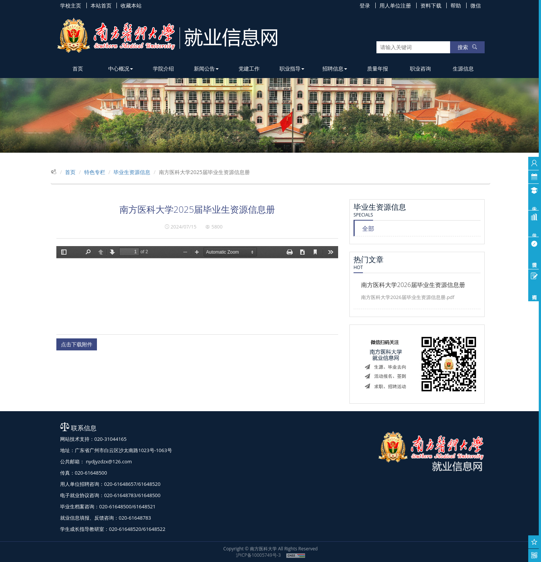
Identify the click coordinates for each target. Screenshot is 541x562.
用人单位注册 (395, 5)
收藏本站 (131, 5)
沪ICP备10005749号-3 (258, 555)
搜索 (467, 47)
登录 (365, 5)
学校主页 (70, 5)
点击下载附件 (76, 344)
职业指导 (292, 68)
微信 (475, 5)
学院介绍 (163, 68)
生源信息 (463, 68)
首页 (78, 68)
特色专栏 (94, 172)
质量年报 (377, 68)
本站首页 (101, 5)
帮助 (455, 5)
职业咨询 (420, 68)
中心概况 (120, 68)
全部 (368, 228)
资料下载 (430, 5)
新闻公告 (206, 68)
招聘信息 (334, 68)
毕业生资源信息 (131, 172)
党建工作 (249, 68)
